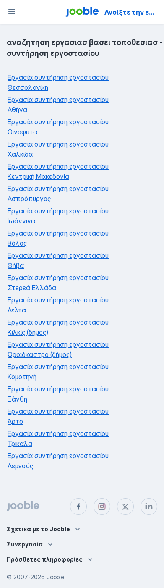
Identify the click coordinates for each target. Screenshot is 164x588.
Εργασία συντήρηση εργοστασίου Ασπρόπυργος (58, 193)
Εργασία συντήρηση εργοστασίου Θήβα (58, 260)
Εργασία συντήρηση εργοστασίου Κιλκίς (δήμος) (58, 327)
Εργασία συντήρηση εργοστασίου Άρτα (58, 416)
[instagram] (102, 506)
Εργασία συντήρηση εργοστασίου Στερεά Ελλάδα (58, 282)
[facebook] (78, 506)
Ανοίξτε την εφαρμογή (133, 12)
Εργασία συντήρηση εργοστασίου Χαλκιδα (58, 149)
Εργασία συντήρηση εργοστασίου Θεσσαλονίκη (58, 82)
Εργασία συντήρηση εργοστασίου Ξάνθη (58, 394)
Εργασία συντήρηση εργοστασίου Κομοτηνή (58, 371)
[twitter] (125, 506)
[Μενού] (11, 11)
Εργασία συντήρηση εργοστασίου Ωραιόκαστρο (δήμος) (58, 349)
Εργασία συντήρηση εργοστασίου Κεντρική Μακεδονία (58, 171)
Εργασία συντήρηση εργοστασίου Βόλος (58, 238)
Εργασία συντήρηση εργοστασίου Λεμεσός (58, 461)
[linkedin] (149, 506)
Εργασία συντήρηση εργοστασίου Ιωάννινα (58, 216)
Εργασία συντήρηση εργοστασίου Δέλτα (58, 305)
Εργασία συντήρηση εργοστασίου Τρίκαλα (58, 438)
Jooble (55, 576)
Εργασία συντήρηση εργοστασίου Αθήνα (58, 104)
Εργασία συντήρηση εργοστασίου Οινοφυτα (58, 127)
